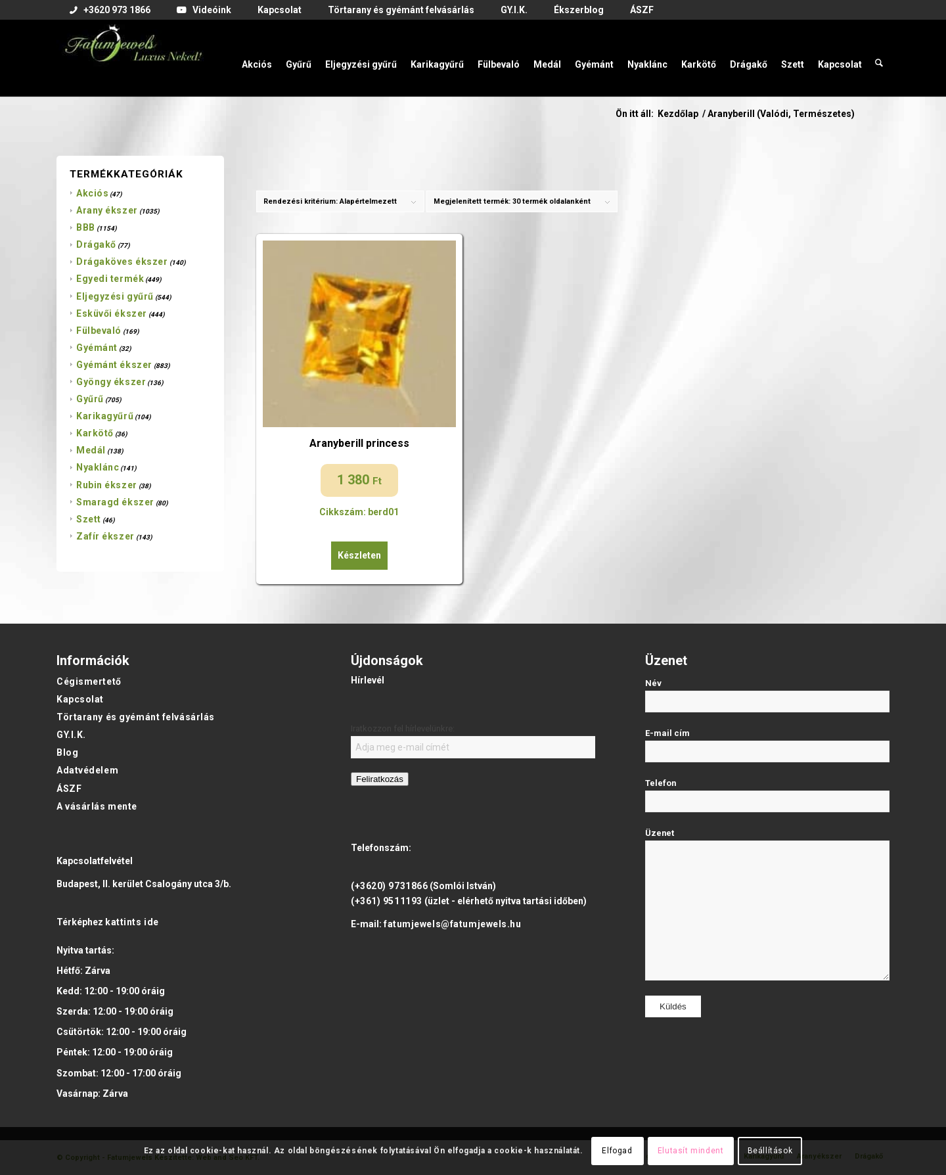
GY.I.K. (71, 734)
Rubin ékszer (106, 485)
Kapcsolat (80, 699)
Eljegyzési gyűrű (115, 296)
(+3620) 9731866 (389, 886)
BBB (85, 227)
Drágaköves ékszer (122, 261)
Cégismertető (89, 681)
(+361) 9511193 (386, 901)
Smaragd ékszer (115, 502)
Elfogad (617, 1150)
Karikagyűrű (104, 416)
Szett (88, 519)
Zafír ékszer (105, 536)
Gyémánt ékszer (114, 364)
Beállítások (770, 1150)
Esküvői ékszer (111, 313)
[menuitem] (110, 10)
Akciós (92, 193)
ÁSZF (68, 788)
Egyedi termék (110, 278)
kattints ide (132, 922)
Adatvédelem (87, 770)
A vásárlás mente (96, 806)
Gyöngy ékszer (111, 382)
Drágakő (96, 244)
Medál (91, 450)
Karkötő (95, 433)
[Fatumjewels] (132, 58)
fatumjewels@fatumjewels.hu (453, 924)
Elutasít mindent (691, 1150)
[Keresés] (879, 58)
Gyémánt (97, 347)
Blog (67, 752)
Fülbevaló (99, 330)
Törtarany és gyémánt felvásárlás (135, 717)
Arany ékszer (107, 210)
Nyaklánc (97, 467)
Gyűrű (90, 399)
